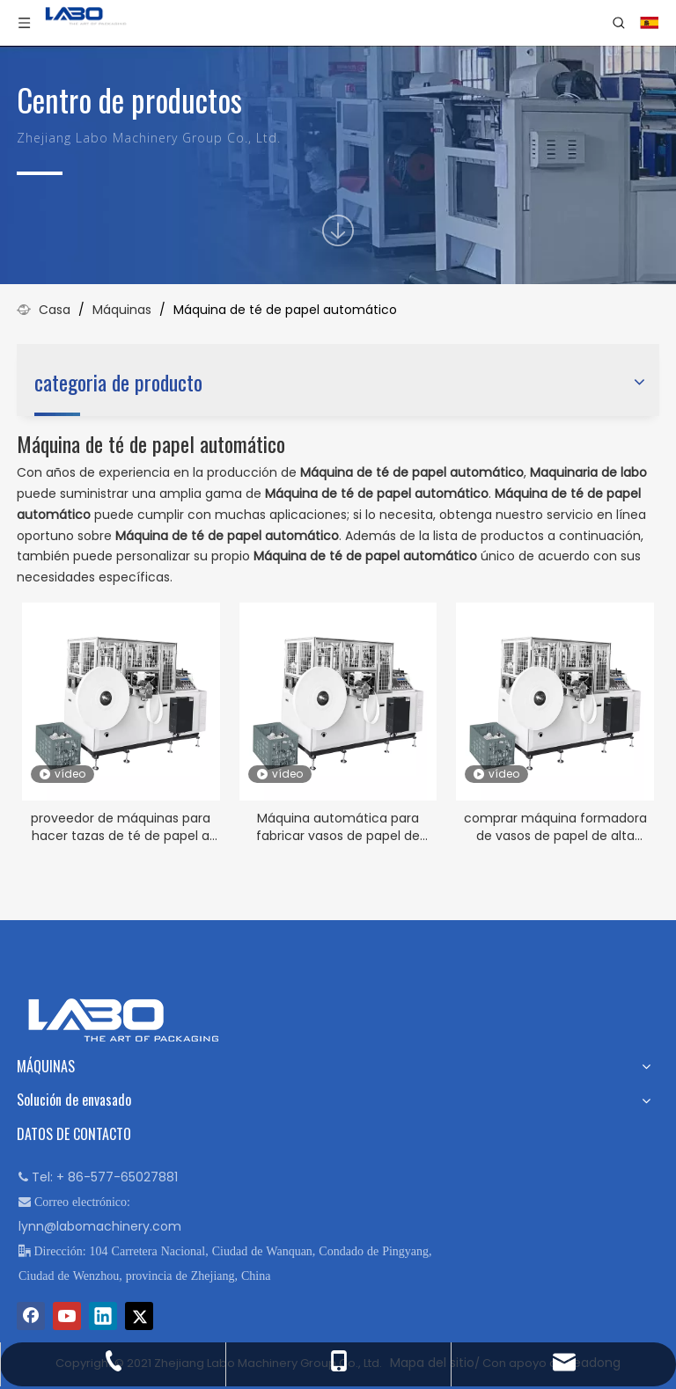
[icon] (338, 230)
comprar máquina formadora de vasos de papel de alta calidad (555, 826)
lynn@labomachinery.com (99, 1226)
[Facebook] (31, 1316)
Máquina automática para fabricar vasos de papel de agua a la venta (338, 826)
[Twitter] (139, 1316)
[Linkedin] (103, 1316)
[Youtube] (67, 1316)
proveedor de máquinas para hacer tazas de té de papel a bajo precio (120, 826)
